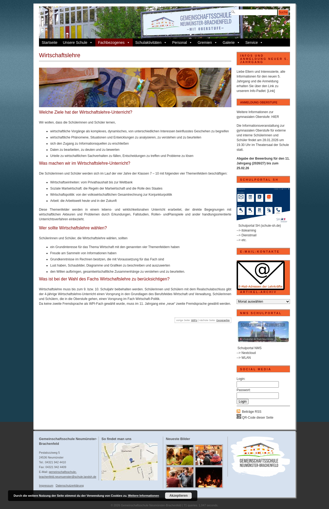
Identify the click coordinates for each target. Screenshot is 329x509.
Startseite (49, 42)
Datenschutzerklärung (70, 485)
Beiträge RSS (251, 412)
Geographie (223, 320)
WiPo (194, 320)
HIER (275, 117)
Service (254, 42)
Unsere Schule (78, 42)
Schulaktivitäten (151, 42)
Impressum (46, 485)
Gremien (207, 42)
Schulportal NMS (249, 348)
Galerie (231, 42)
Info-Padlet (257, 91)
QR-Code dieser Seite (255, 417)
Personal (182, 42)
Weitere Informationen (143, 495)
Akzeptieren (178, 496)
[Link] (271, 91)
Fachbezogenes (114, 42)
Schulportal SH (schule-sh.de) (259, 225)
